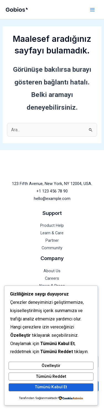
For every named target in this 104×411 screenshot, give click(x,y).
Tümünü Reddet (51, 376)
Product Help (52, 225)
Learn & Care (52, 232)
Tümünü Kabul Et (51, 387)
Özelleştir (51, 365)
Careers (52, 278)
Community (52, 247)
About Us (52, 270)
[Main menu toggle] (92, 9)
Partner (52, 240)
